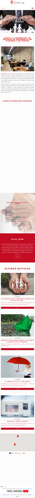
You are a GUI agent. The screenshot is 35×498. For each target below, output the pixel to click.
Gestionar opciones (18, 491)
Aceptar (25, 491)
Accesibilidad (29, 494)
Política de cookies (13, 494)
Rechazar (9, 491)
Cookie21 (24, 494)
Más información (29, 488)
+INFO (17, 256)
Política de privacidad (6, 494)
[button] (18, 437)
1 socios (23, 488)
